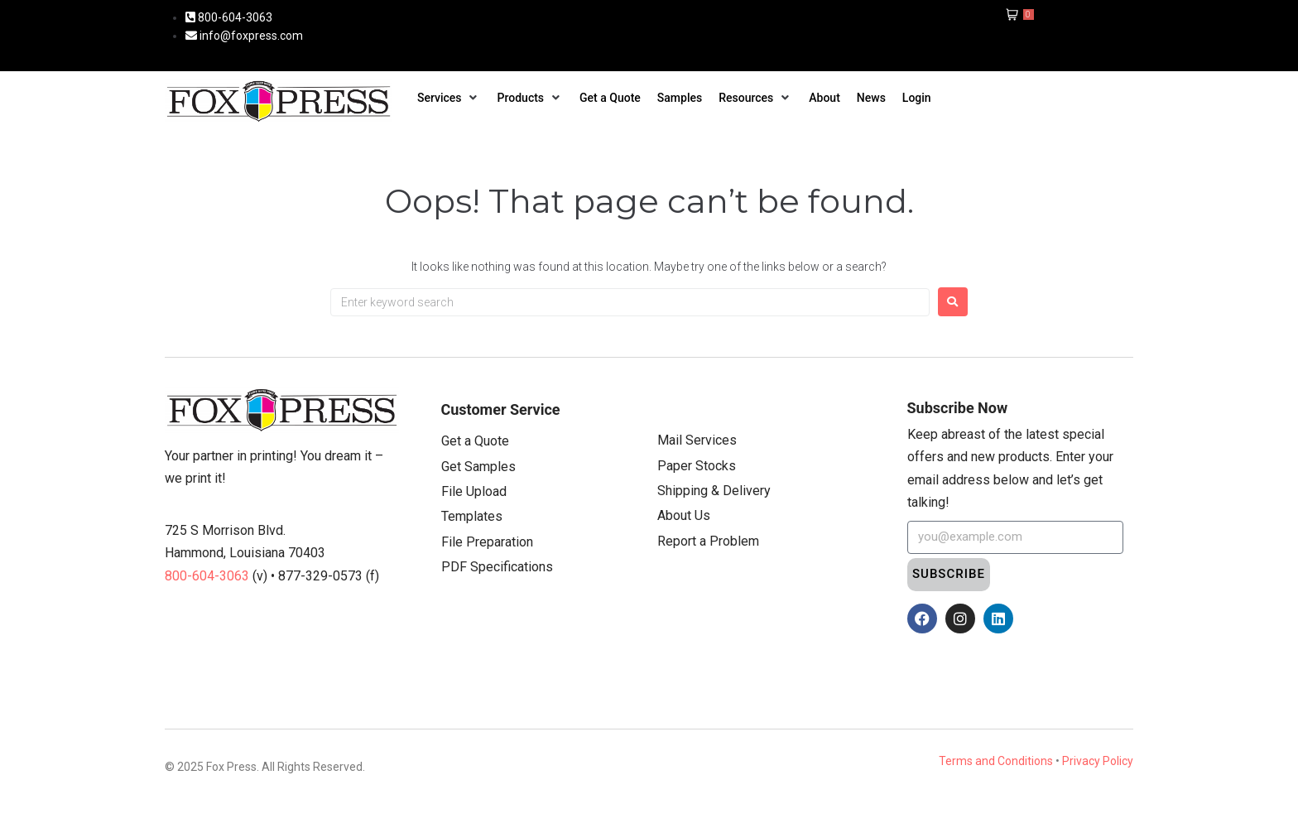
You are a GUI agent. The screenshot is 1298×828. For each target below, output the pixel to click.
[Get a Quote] (610, 97)
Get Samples (478, 466)
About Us (683, 515)
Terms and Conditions (996, 761)
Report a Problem (708, 541)
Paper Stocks (696, 466)
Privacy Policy (1097, 761)
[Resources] (755, 97)
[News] (871, 97)
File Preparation (487, 542)
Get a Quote (475, 441)
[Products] (530, 97)
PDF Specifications (497, 567)
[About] (824, 97)
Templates (471, 516)
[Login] (917, 97)
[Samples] (679, 97)
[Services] (449, 97)
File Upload (474, 491)
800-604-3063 (208, 576)
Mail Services (697, 440)
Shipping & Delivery (714, 490)
